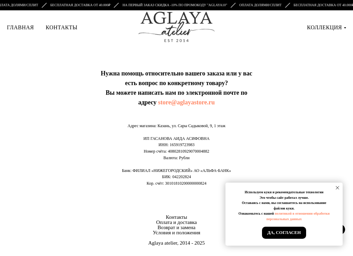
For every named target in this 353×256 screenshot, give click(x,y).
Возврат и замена (176, 227)
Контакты (61, 27)
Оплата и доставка (176, 222)
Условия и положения (176, 232)
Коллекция (324, 27)
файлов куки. (284, 208)
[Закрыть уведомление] (337, 187)
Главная (20, 27)
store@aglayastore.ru (186, 102)
